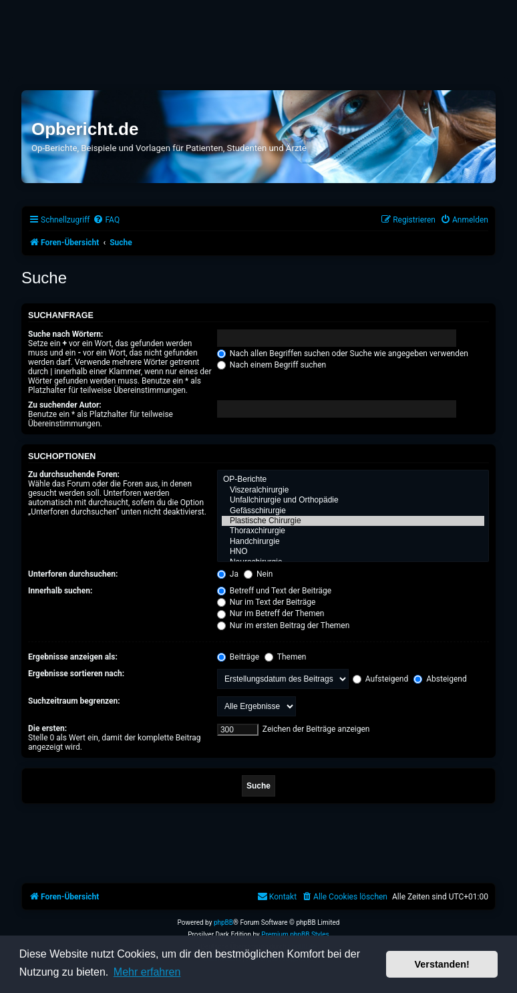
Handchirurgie (353, 542)
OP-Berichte (353, 479)
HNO (353, 552)
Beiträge (238, 657)
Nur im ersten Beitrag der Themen (283, 625)
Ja (227, 574)
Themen (285, 657)
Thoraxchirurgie (353, 531)
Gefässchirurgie (353, 511)
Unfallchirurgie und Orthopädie (353, 500)
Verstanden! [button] (442, 964)
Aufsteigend (380, 679)
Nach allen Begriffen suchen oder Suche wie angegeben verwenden (342, 353)
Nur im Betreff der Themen (271, 613)
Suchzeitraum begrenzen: (74, 701)
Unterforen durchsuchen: (73, 574)
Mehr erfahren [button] (147, 972)
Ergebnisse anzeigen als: (73, 657)
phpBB (223, 922)
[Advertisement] (258, 38)
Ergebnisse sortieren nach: (76, 673)
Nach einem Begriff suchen (271, 365)
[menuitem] (106, 220)
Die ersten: (47, 728)
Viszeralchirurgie (353, 490)
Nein (258, 574)
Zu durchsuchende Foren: (74, 474)
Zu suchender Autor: (65, 405)
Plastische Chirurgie (353, 521)
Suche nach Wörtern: (65, 334)
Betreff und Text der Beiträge (274, 590)
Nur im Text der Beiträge (266, 602)
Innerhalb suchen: (60, 590)
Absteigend (439, 679)
